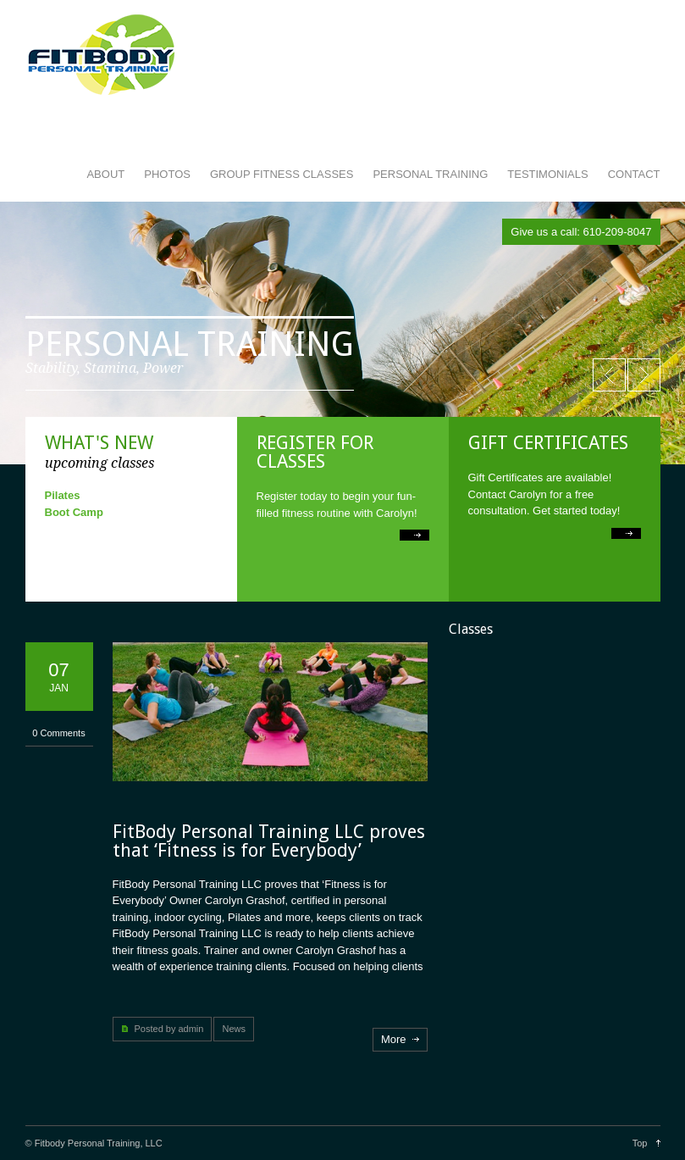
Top (640, 1143)
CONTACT (634, 174)
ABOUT (105, 174)
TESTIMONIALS (547, 174)
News (234, 1029)
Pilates (62, 495)
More (393, 1039)
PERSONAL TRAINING (430, 174)
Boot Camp (74, 512)
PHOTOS (167, 174)
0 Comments (58, 733)
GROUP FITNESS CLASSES (282, 174)
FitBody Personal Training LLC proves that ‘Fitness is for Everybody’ (269, 841)
